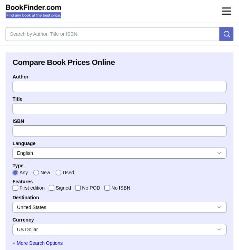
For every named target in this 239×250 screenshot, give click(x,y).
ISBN (18, 121)
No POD (91, 187)
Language (24, 143)
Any (23, 172)
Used (68, 172)
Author (21, 77)
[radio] (15, 172)
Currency (23, 220)
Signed (63, 187)
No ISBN (120, 187)
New (45, 172)
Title (18, 99)
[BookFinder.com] (33, 11)
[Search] (226, 34)
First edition (32, 187)
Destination (26, 197)
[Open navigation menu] (226, 11)
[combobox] (119, 153)
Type (18, 165)
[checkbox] (15, 188)
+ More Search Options (38, 243)
